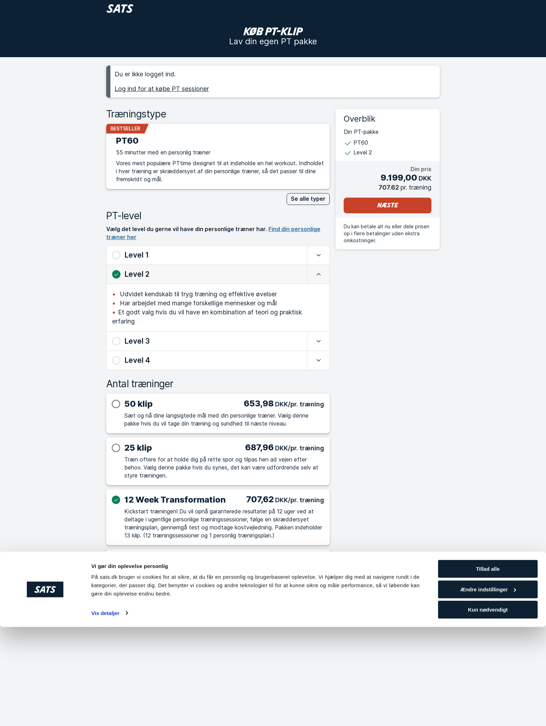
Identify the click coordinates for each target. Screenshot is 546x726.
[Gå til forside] (120, 8)
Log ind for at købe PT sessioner (162, 88)
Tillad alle (488, 668)
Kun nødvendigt (488, 709)
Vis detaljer (105, 712)
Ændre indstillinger (488, 688)
